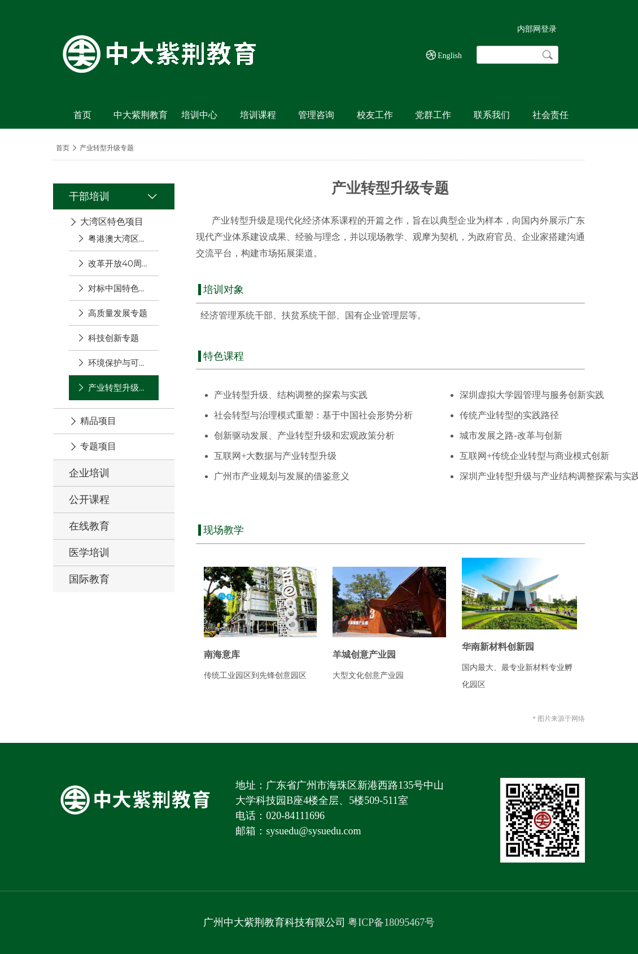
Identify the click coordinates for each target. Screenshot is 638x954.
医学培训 (89, 552)
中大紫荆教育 (140, 115)
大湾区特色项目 (111, 221)
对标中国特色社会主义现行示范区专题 (119, 288)
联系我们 (492, 115)
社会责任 (550, 115)
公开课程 (89, 499)
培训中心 (199, 115)
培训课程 (258, 115)
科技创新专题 (113, 338)
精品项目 (98, 421)
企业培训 (89, 473)
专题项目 (98, 446)
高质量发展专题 (117, 313)
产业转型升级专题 (119, 387)
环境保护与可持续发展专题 (119, 362)
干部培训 (89, 196)
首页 (82, 115)
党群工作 (433, 115)
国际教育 (89, 579)
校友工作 (375, 115)
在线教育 (89, 526)
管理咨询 (316, 115)
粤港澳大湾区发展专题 (119, 238)
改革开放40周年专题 (119, 263)
